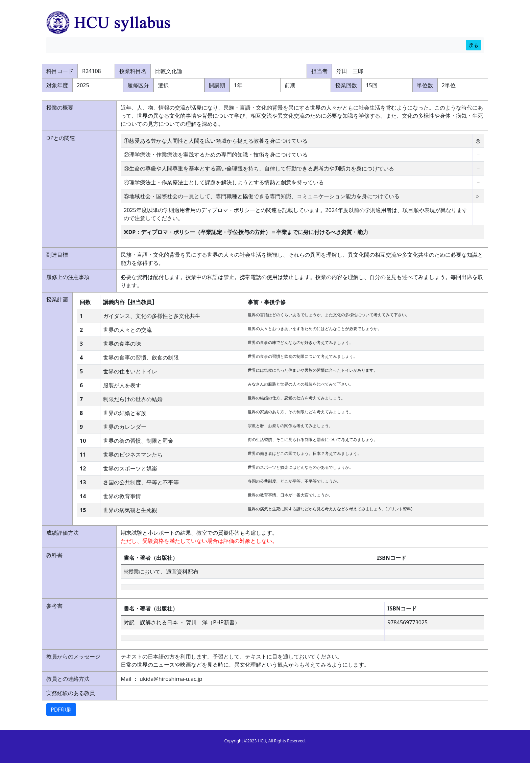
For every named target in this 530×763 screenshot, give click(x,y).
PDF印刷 (61, 709)
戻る (473, 45)
